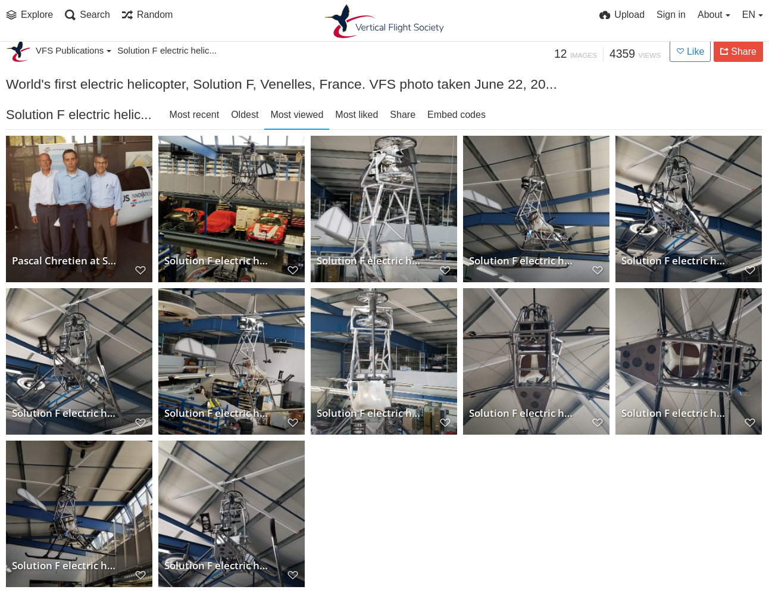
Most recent (195, 115)
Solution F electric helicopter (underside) (675, 261)
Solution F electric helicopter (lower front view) (66, 414)
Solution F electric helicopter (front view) (370, 261)
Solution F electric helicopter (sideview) (523, 261)
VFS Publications (73, 50)
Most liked (356, 115)
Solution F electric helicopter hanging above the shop (218, 261)
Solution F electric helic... (167, 50)
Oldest (244, 115)
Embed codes (456, 115)
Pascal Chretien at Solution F (66, 261)
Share (402, 115)
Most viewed (296, 115)
